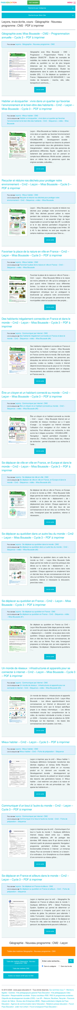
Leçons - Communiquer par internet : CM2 (31, 333)
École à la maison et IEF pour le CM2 (20, 976)
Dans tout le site (65, 966)
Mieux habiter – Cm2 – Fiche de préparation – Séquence (42, 751)
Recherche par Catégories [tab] (37, 8)
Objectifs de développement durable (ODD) (18, 998)
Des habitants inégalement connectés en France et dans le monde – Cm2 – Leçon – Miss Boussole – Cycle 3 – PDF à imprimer (36, 323)
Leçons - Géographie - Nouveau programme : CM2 (35, 44)
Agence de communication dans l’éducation (28, 1004)
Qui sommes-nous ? (57, 990)
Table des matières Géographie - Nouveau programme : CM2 (21, 962)
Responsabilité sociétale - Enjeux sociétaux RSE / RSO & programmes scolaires (42, 995)
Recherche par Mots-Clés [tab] (37, 15)
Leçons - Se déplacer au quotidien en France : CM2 (35, 612)
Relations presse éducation (56, 1004)
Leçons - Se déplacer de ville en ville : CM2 (31, 477)
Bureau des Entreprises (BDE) (28, 1001)
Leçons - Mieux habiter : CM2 (26, 116)
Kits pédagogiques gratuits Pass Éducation (33, 993)
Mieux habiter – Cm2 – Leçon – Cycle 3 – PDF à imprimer (36, 742)
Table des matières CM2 (21, 968)
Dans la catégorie (49, 966)
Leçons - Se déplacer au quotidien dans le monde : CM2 (37, 544)
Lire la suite (40, 89)
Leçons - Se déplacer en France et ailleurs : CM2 (34, 886)
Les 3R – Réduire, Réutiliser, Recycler (51, 998)
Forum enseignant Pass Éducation (43, 1007)
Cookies (12, 993)
